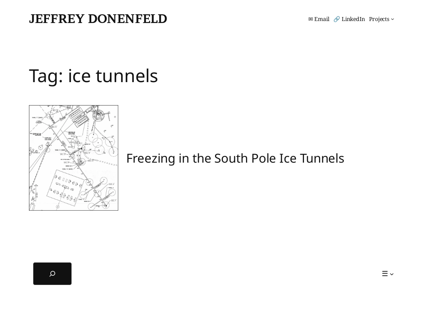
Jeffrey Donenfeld (98, 18)
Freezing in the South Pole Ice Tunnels (235, 158)
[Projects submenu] (381, 19)
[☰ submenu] (388, 273)
